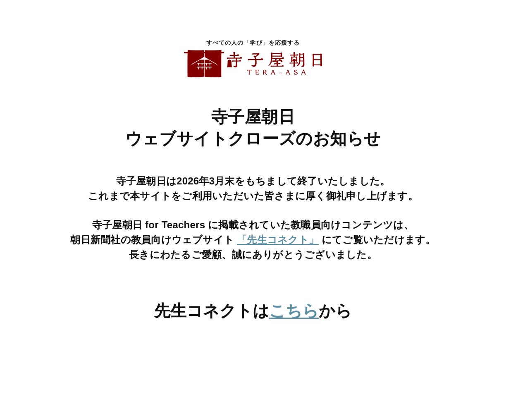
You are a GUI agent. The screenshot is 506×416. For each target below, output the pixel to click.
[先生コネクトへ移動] (253, 354)
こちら (294, 311)
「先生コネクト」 (278, 239)
